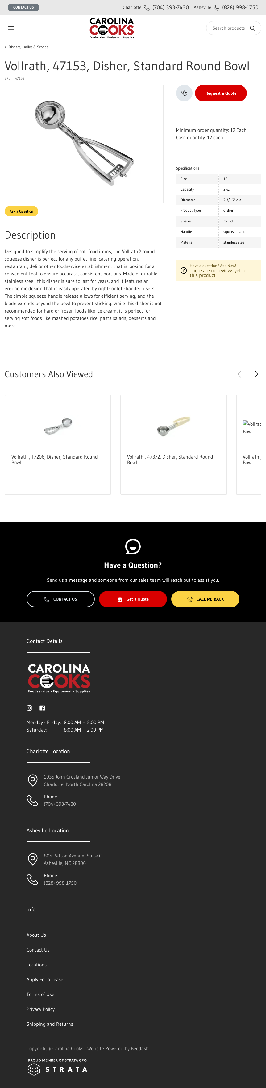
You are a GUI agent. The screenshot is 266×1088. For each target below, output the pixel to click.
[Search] (233, 28)
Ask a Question (21, 211)
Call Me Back (205, 599)
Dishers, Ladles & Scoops (28, 47)
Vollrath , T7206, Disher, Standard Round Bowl (54, 459)
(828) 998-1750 (226, 7)
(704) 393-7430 (156, 7)
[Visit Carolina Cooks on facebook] (42, 707)
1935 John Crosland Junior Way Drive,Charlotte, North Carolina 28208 (83, 780)
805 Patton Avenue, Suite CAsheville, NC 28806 (73, 859)
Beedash (140, 1048)
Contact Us (23, 7)
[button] (254, 374)
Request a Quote (221, 93)
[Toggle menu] (11, 28)
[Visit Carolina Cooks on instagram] (29, 707)
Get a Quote (133, 599)
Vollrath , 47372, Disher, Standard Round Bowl (170, 459)
